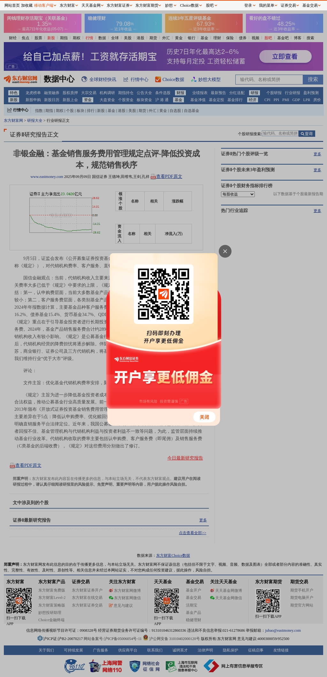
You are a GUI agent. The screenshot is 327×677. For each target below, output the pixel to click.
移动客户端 (43, 5)
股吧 (210, 5)
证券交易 (288, 5)
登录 (248, 5)
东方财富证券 (118, 5)
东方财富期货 (146, 5)
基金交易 (310, 5)
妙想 (169, 5)
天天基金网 (91, 5)
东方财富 (67, 5)
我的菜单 (266, 5)
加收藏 (27, 5)
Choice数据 (189, 5)
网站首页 (12, 5)
